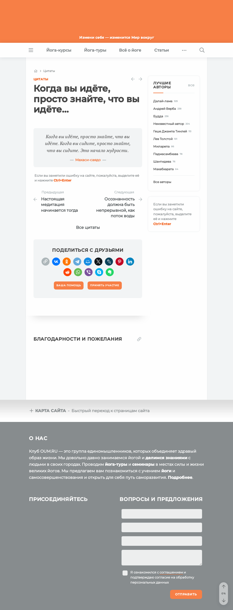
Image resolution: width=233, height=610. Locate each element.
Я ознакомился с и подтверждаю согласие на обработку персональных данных (162, 577)
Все (191, 85)
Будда (161, 116)
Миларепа (164, 146)
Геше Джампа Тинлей (173, 131)
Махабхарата (166, 169)
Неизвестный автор (172, 124)
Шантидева (165, 161)
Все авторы (162, 182)
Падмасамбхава (168, 154)
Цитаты (40, 79)
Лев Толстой (166, 139)
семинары (143, 464)
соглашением (171, 572)
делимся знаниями (166, 457)
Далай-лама (166, 101)
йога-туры (116, 464)
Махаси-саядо (88, 160)
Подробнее (180, 477)
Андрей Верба (168, 108)
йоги (166, 471)
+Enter (62, 180)
